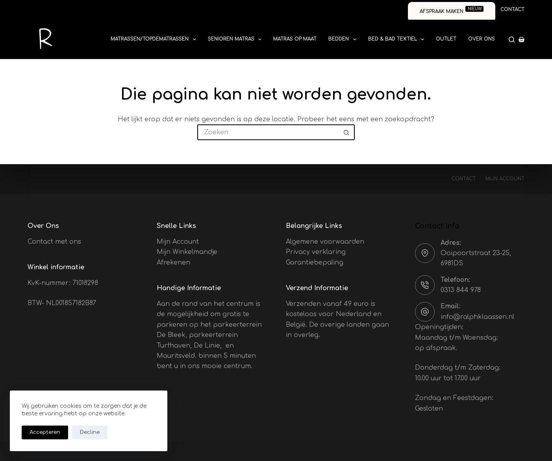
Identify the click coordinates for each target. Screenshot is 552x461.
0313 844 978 (461, 290)
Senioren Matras (236, 39)
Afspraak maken (451, 10)
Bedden (343, 39)
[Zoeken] (512, 40)
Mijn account (504, 178)
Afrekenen (173, 262)
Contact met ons (54, 241)
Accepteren (45, 432)
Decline (90, 432)
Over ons (481, 39)
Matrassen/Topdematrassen (155, 39)
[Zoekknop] (347, 132)
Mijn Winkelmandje (187, 251)
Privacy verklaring (316, 251)
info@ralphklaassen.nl (477, 316)
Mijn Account (178, 241)
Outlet (446, 39)
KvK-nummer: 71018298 (63, 283)
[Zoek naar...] (268, 132)
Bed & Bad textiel (397, 39)
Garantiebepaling (314, 262)
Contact (512, 9)
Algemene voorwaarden (325, 241)
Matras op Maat (295, 39)
